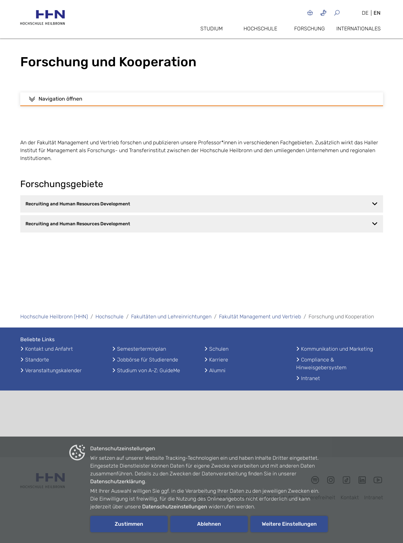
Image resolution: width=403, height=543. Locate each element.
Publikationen (115, 104)
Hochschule (260, 28)
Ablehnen (209, 524)
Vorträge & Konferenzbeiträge (62, 104)
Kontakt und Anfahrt (49, 359)
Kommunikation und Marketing (337, 359)
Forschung (309, 28)
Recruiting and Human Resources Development (201, 214)
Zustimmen (129, 524)
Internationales (358, 28)
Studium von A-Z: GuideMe (148, 381)
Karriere (218, 370)
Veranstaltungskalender (53, 381)
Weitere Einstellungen (289, 524)
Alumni (217, 381)
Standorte (37, 370)
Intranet (310, 389)
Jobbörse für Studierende (147, 370)
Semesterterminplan (141, 359)
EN (377, 13)
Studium (211, 28)
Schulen (218, 359)
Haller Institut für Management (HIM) (203, 104)
